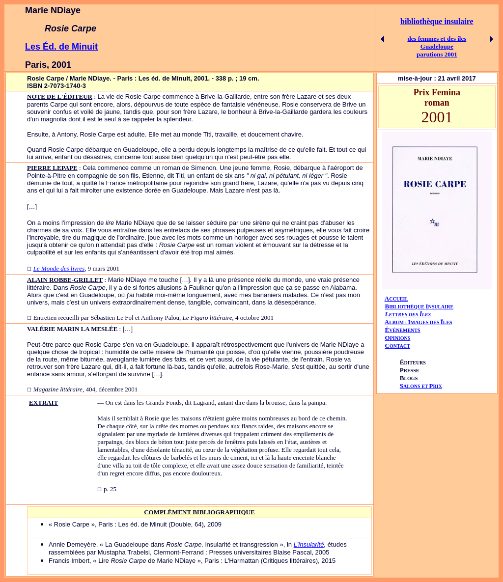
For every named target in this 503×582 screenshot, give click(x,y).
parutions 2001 (437, 54)
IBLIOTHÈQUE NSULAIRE (421, 306)
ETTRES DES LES (410, 314)
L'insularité (309, 544)
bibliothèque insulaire (437, 21)
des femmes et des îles (436, 38)
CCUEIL (398, 299)
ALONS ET (421, 386)
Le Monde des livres (59, 268)
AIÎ (418, 322)
